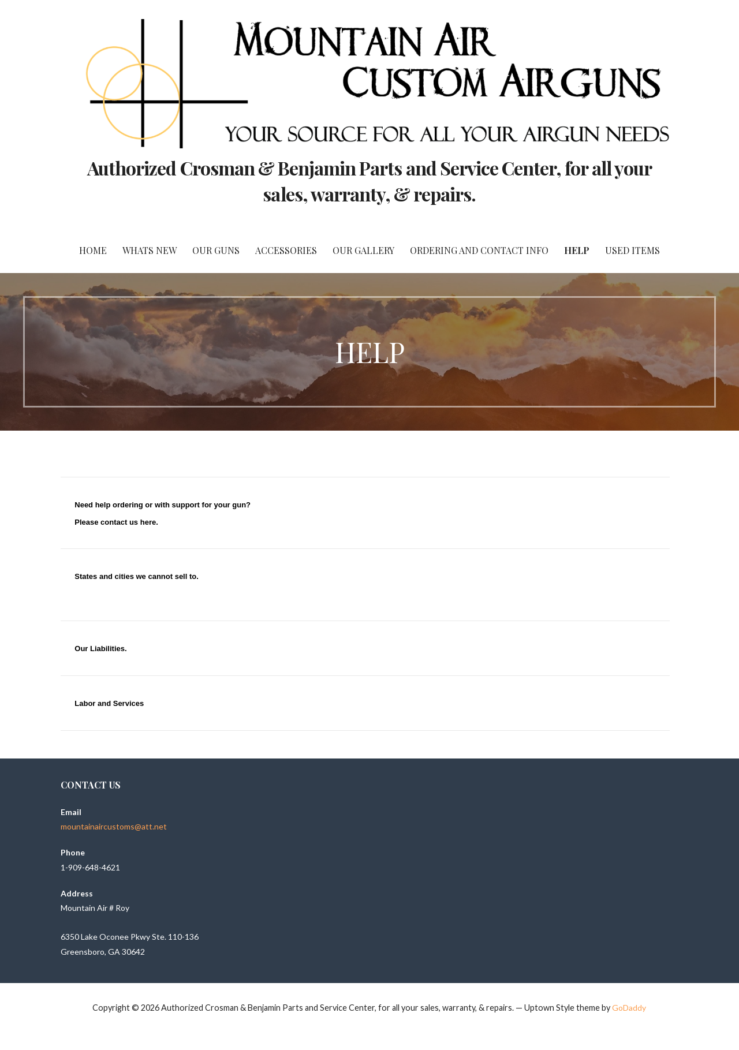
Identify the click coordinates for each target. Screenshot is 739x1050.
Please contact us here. (116, 522)
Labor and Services (109, 703)
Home (93, 250)
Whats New (149, 250)
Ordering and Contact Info (479, 250)
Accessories (286, 250)
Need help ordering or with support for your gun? (162, 504)
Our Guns (216, 250)
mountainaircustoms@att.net (114, 826)
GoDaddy (629, 1007)
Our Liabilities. (100, 648)
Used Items (632, 250)
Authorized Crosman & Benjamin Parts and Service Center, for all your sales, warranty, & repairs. (369, 180)
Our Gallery (363, 250)
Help (576, 250)
